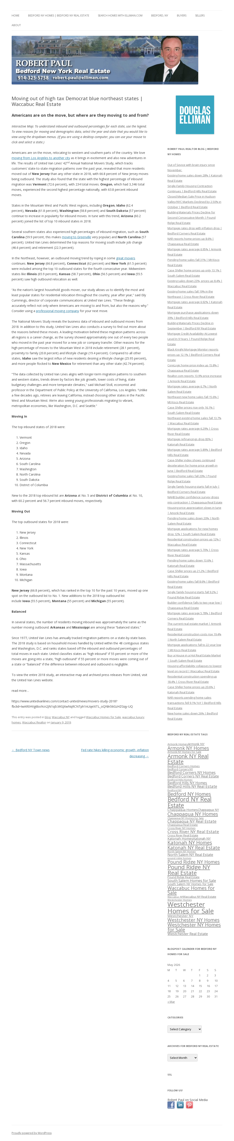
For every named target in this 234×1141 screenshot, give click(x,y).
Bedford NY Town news (31, 750)
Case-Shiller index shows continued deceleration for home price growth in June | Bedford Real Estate (192, 465)
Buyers (181, 15)
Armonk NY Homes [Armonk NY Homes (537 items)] (188, 748)
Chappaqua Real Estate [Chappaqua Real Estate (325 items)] (182, 825)
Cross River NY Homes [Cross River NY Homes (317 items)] (181, 828)
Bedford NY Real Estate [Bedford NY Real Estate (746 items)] (189, 802)
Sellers (200, 15)
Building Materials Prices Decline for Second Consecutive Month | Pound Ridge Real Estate (191, 217)
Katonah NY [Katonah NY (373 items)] (202, 838)
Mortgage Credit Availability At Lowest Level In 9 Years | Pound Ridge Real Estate (192, 339)
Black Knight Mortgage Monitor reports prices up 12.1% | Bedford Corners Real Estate (193, 354)
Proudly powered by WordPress (32, 1133)
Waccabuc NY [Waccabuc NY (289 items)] (175, 896)
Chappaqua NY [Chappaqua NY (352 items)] (208, 810)
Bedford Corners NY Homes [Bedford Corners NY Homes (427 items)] (191, 772)
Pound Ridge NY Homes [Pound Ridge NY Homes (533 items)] (193, 862)
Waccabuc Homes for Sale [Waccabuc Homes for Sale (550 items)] (191, 890)
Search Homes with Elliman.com (120, 15)
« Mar (171, 1002)
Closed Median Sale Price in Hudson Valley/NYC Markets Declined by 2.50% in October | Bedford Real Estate (194, 201)
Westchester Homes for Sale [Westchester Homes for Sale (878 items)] (190, 907)
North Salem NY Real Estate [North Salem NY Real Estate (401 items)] (190, 854)
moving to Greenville (76, 237)
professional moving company (57, 311)
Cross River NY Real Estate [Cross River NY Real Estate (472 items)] (193, 831)
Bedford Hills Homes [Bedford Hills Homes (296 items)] (179, 779)
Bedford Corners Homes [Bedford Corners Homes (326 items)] (183, 766)
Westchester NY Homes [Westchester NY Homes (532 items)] (193, 920)
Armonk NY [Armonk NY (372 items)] (196, 744)
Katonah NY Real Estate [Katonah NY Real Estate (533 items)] (193, 847)
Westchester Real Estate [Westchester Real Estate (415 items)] (187, 933)
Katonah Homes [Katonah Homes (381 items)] (180, 838)
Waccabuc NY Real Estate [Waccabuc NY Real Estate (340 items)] (199, 897)
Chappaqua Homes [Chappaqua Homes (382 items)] (182, 809)
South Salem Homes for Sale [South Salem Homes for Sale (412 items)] (191, 880)
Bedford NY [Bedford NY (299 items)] (174, 790)
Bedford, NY (159, 15)
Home (15, 15)
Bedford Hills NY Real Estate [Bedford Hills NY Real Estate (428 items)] (192, 786)
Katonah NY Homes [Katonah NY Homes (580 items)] (189, 842)
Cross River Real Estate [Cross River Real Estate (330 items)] (182, 835)
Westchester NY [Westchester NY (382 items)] (180, 916)
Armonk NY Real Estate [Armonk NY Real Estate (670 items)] (188, 758)
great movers (125, 258)
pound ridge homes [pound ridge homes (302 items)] (179, 858)
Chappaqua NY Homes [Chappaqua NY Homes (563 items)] (192, 814)
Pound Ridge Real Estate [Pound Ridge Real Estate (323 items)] (183, 877)
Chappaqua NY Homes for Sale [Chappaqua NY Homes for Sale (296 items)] (185, 818)
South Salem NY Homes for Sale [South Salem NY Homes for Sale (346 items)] (190, 884)
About (16, 25)
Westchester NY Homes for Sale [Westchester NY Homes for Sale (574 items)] (194, 927)
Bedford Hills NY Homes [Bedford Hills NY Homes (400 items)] (187, 782)
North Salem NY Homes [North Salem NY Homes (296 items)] (181, 851)
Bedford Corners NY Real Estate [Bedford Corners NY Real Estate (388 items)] (193, 776)
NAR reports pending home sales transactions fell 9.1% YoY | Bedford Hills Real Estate (194, 703)
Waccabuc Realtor (34, 722)
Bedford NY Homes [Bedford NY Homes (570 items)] (189, 793)
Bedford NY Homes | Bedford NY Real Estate (58, 15)
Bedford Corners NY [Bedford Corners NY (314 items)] (180, 769)
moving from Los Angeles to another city (41, 158)
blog (47, 717)
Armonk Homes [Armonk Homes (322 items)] (177, 744)
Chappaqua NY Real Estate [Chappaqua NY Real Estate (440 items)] (191, 821)
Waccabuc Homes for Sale (103, 717)
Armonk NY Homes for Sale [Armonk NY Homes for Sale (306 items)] (184, 752)
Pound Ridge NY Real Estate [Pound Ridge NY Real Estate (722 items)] (188, 870)
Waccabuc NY (61, 717)
